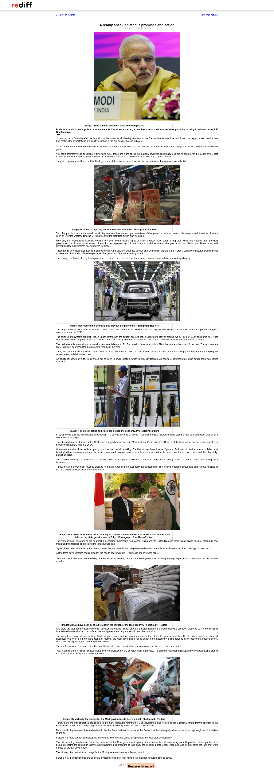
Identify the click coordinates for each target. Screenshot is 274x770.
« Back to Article (65, 15)
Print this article (209, 15)
